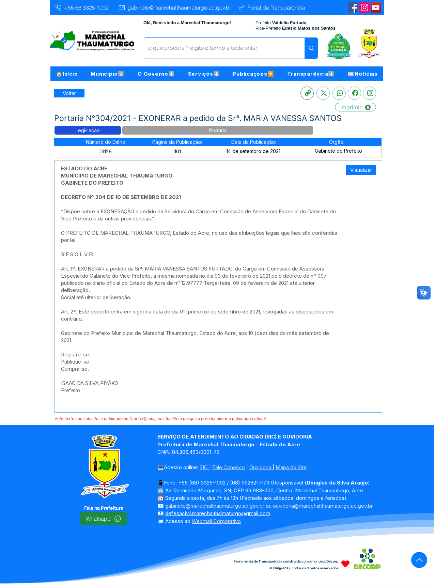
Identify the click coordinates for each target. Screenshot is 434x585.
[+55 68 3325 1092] (81, 7)
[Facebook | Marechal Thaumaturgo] (353, 7)
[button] (108, 74)
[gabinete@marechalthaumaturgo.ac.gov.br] (174, 7)
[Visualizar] (361, 170)
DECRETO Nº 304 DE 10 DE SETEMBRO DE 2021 (121, 197)
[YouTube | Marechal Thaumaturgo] (376, 7)
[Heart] (345, 563)
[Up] (419, 560)
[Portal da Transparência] (271, 7)
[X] (323, 93)
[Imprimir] (355, 107)
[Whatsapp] (339, 93)
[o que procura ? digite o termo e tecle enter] (219, 48)
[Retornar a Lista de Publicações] (69, 93)
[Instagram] (364, 7)
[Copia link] (307, 93)
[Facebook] (354, 93)
